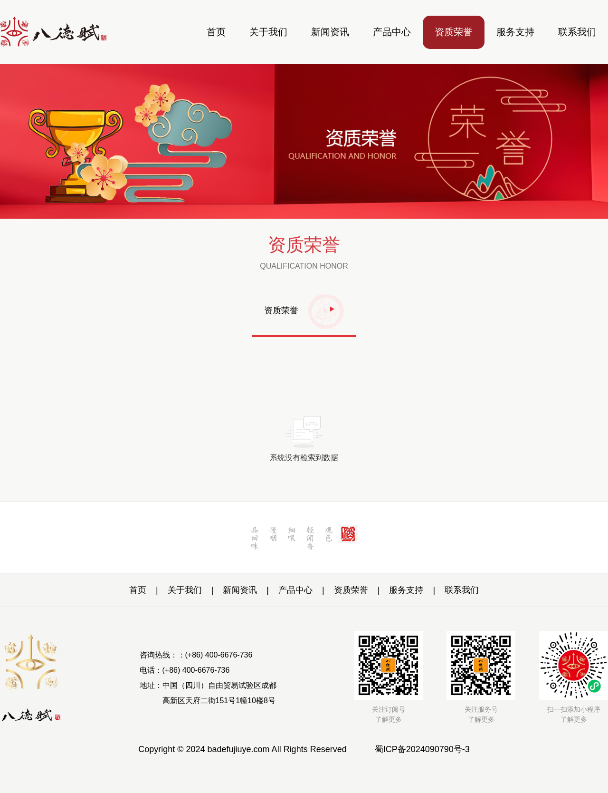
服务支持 (515, 32)
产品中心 (392, 32)
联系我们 (577, 32)
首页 (216, 32)
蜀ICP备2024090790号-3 (422, 749)
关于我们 (268, 32)
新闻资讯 (330, 32)
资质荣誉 (454, 32)
